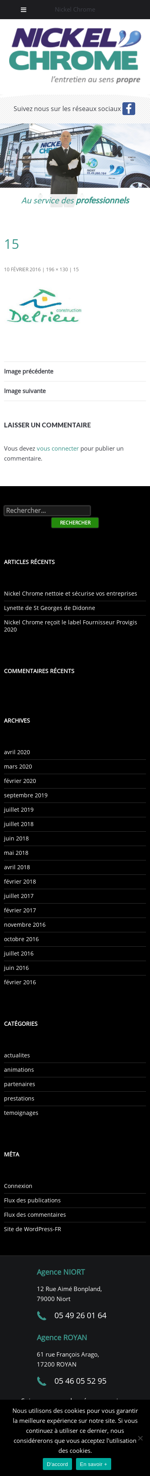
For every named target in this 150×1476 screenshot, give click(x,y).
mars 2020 (18, 766)
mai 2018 (16, 852)
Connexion (18, 1186)
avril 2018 (17, 867)
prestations (19, 1098)
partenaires (19, 1084)
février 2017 (20, 910)
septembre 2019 (26, 795)
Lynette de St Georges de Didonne (49, 608)
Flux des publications (32, 1200)
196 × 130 (57, 269)
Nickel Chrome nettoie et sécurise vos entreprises (70, 593)
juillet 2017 (19, 896)
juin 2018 (16, 838)
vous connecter (58, 448)
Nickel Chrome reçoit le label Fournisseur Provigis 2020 (70, 625)
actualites (17, 1055)
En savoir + (93, 1464)
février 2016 (20, 982)
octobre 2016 (21, 939)
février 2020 (20, 781)
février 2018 (20, 881)
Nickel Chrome (75, 9)
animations (19, 1069)
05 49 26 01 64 (80, 1315)
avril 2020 (17, 752)
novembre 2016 (25, 924)
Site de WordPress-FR (32, 1229)
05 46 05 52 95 (80, 1380)
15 (76, 269)
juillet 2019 (19, 809)
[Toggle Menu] (23, 9)
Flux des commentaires (35, 1214)
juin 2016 (16, 967)
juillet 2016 (19, 953)
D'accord (57, 1464)
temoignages (21, 1112)
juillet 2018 (19, 824)
